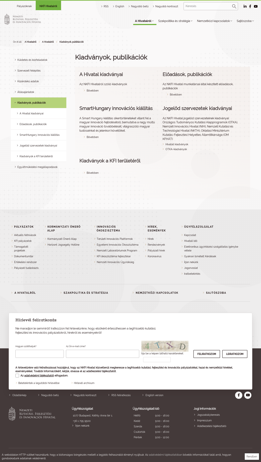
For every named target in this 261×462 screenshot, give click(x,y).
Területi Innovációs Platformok (115, 238)
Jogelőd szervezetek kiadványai (38, 145)
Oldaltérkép (19, 395)
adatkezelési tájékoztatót (101, 371)
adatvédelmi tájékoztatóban (165, 454)
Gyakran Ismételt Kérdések (200, 256)
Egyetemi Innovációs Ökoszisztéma (117, 244)
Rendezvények (156, 244)
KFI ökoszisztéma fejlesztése (113, 256)
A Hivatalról (143, 21)
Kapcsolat (190, 235)
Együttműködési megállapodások (37, 167)
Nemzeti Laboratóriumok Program (117, 250)
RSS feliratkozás (121, 395)
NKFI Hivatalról (48, 6)
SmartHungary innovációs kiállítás (40, 134)
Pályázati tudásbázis (26, 267)
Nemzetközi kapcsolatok (213, 21)
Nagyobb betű (50, 395)
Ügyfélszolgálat (199, 226)
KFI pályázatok (23, 240)
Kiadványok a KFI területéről (36, 156)
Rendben (251, 456)
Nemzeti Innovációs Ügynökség (115, 262)
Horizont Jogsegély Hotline (63, 244)
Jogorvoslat (191, 267)
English (119, 6)
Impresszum (204, 420)
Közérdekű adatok (28, 81)
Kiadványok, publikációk (71, 42)
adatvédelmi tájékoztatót (39, 375)
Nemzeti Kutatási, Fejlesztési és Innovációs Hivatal (33, 423)
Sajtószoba (244, 21)
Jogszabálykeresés (208, 414)
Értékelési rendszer (25, 262)
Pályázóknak (24, 6)
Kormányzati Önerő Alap (62, 238)
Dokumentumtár (23, 256)
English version (154, 395)
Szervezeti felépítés (29, 70)
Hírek (151, 238)
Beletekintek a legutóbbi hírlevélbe (38, 383)
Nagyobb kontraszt (166, 6)
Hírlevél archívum (84, 383)
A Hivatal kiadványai (32, 113)
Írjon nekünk (191, 262)
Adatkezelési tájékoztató (211, 426)
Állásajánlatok (25, 92)
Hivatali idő (190, 240)
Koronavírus (154, 256)
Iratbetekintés (192, 273)
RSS (106, 6)
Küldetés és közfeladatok (32, 59)
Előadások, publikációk (33, 124)
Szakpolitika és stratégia (174, 21)
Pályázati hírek (156, 250)
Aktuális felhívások (25, 235)
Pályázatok (24, 226)
